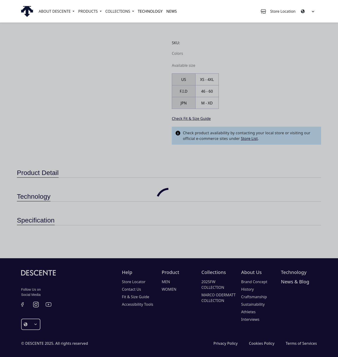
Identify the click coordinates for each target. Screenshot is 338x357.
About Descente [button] (55, 11)
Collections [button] (118, 11)
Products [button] (88, 11)
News (171, 11)
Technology (150, 11)
